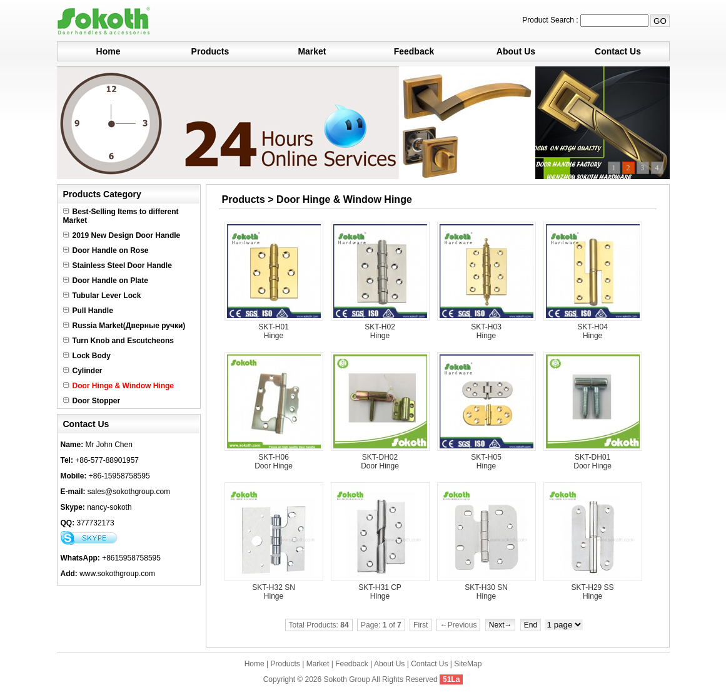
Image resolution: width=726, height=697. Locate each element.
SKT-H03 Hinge (486, 331)
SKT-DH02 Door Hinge (380, 461)
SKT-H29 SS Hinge (593, 592)
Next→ (500, 625)
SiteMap (467, 663)
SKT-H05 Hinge (486, 461)
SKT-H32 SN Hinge (273, 592)
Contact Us (618, 51)
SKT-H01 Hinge (273, 331)
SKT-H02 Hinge (380, 331)
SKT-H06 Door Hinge (274, 461)
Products (210, 51)
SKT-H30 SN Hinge (486, 592)
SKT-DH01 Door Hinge (592, 461)
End (530, 625)
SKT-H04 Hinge (592, 331)
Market (312, 51)
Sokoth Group (347, 679)
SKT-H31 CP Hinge (379, 592)
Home (108, 51)
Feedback (414, 51)
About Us (516, 51)
